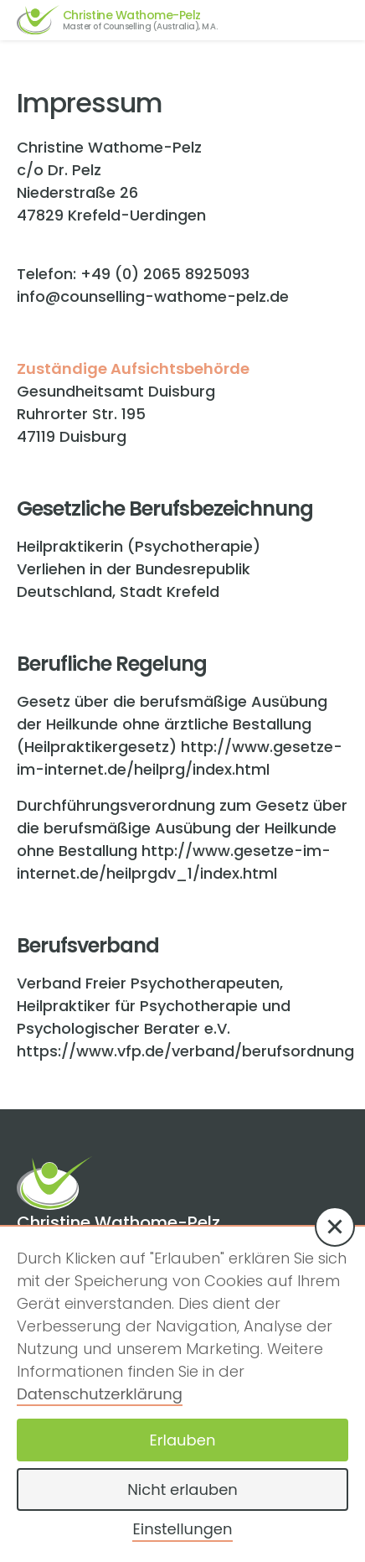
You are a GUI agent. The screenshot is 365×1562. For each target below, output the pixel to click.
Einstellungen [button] (182, 1528)
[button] (335, 1227)
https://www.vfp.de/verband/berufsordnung (185, 1050)
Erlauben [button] (183, 1440)
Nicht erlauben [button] (182, 1489)
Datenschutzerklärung (99, 1393)
